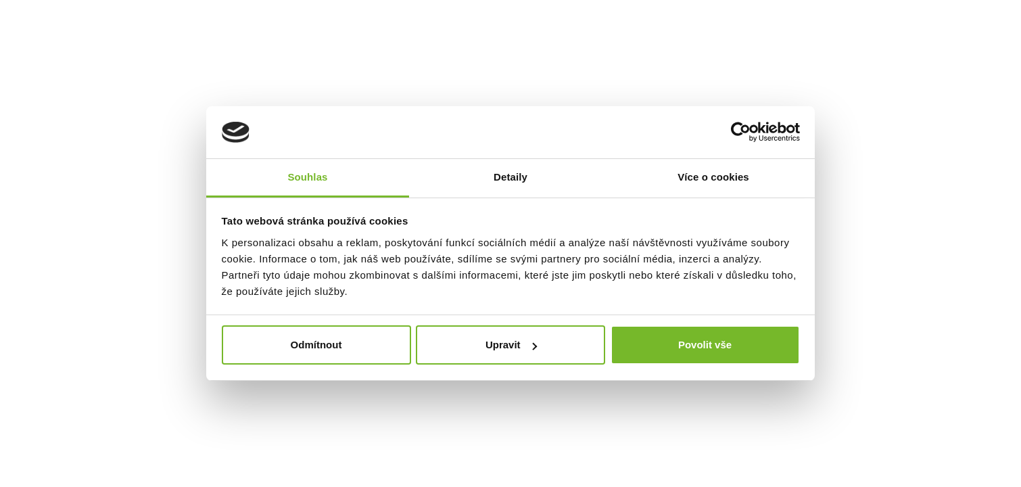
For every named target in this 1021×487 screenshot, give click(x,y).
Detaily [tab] (510, 177)
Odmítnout (316, 344)
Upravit (511, 344)
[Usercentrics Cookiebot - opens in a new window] (741, 132)
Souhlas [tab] (307, 177)
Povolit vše (705, 344)
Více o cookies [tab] (713, 177)
